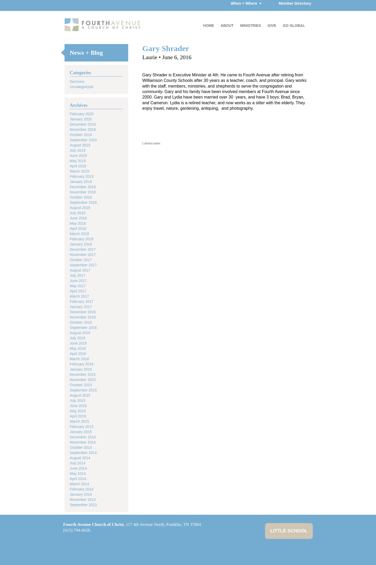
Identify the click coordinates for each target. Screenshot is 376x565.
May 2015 (78, 411)
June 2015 (78, 406)
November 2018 (83, 192)
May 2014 (78, 473)
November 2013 (83, 500)
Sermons (77, 81)
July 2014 (77, 463)
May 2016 (78, 348)
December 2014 (83, 437)
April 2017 (78, 291)
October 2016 (81, 322)
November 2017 (83, 255)
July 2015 (77, 400)
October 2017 (81, 260)
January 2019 (81, 182)
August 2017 (80, 270)
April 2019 (78, 166)
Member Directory (295, 3)
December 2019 (83, 124)
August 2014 (80, 458)
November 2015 (83, 380)
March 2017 (79, 296)
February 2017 (81, 301)
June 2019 (78, 155)
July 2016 (77, 338)
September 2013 (83, 505)
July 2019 (77, 150)
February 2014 (81, 489)
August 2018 (80, 208)
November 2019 (83, 129)
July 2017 (77, 275)
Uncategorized (81, 87)
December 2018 (83, 187)
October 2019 (81, 135)
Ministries (250, 25)
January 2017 (81, 307)
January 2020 (81, 119)
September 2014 (83, 453)
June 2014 (78, 468)
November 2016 (83, 317)
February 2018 (81, 239)
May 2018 (78, 223)
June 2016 (78, 343)
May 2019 (78, 161)
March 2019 (79, 171)
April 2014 (78, 479)
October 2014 (81, 447)
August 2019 (80, 145)
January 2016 (81, 369)
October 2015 (81, 385)
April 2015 (78, 416)
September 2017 (83, 265)
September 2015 (83, 390)
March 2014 (79, 484)
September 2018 (83, 202)
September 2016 (83, 328)
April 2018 (78, 228)
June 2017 (78, 281)
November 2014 (83, 442)
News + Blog (86, 52)
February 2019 (81, 176)
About (227, 25)
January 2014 (81, 494)
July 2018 (77, 213)
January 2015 (81, 432)
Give (272, 25)
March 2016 (79, 359)
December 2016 (83, 312)
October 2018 (81, 197)
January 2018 (81, 244)
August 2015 (80, 395)
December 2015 (83, 374)
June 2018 (78, 218)
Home (208, 25)
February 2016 (81, 364)
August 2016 (80, 333)
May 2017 (78, 286)
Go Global (294, 25)
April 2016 (78, 354)
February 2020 (81, 114)
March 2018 (79, 234)
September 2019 (83, 140)
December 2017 (83, 249)
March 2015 (79, 421)
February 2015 (81, 427)
